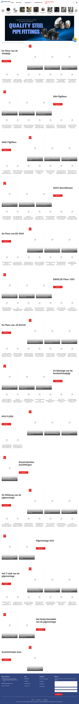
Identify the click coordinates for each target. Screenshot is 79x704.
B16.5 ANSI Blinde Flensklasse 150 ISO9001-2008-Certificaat (7, 172)
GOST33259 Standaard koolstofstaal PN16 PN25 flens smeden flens (61, 218)
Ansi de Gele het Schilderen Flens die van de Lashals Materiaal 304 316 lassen (51, 158)
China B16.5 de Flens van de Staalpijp (22, 701)
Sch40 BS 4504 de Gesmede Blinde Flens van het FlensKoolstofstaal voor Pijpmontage (72, 265)
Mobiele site (39, 699)
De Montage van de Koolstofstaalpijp (63, 372)
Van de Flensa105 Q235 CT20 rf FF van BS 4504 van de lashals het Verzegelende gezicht (35, 250)
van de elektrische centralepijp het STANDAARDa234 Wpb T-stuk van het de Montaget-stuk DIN (69, 590)
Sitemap (32, 699)
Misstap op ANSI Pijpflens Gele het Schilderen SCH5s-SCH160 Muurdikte (35, 158)
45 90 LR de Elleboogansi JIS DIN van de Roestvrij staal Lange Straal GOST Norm (52, 511)
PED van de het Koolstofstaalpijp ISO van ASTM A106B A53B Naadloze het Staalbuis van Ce (34, 668)
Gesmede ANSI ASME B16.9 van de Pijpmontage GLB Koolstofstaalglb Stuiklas (27, 557)
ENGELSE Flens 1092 (64, 279)
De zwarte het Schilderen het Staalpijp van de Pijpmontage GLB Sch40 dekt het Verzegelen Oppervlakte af (9, 557)
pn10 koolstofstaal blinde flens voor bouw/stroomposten (43, 204)
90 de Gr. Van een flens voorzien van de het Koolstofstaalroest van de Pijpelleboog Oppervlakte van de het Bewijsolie (50, 526)
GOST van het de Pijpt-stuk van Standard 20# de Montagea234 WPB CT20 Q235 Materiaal (51, 590)
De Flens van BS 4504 (13, 233)
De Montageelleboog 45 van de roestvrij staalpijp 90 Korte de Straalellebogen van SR (68, 511)
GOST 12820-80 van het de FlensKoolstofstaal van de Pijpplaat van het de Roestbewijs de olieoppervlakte (17, 219)
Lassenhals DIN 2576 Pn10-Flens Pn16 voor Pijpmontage (72, 126)
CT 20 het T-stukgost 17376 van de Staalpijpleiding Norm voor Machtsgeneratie (26, 387)
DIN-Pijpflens (60, 96)
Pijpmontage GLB (45, 540)
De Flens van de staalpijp (10, 52)
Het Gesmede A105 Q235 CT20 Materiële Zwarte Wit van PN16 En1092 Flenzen (26, 295)
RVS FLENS (7, 416)
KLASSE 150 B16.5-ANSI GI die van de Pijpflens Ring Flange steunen (17, 172)
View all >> (6, 61)
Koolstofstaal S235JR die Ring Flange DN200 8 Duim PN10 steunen (7, 309)
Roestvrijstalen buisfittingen (26, 463)
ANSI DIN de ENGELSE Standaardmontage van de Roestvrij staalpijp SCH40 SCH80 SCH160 (9, 478)
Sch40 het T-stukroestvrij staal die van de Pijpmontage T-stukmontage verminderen (61, 605)
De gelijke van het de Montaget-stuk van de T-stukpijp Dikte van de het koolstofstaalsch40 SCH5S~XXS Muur (17, 605)
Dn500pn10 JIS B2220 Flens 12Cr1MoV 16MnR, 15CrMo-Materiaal (61, 355)
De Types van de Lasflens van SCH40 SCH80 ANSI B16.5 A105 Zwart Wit (28, 172)
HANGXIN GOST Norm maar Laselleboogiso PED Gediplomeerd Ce (28, 400)
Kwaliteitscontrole (27, 683)
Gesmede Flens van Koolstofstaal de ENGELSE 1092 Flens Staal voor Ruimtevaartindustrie (50, 310)
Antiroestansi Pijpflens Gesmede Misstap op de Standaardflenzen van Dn (61, 172)
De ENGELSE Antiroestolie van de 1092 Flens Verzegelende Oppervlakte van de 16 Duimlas (72, 310)
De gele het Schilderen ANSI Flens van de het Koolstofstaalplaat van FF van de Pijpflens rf (69, 158)
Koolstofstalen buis (11, 652)
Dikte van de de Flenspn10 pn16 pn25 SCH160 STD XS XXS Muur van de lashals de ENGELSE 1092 (9, 295)
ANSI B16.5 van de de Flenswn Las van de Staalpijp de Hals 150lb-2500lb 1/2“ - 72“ (35, 67)
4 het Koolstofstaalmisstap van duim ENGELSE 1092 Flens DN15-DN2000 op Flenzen (18, 310)
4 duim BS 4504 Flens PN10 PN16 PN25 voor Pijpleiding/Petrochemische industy (69, 250)
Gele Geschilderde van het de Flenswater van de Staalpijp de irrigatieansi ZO (68, 67)
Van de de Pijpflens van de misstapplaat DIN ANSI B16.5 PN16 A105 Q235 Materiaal (44, 113)
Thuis (3, 42)
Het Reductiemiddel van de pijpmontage (46, 620)
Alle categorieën (42, 686)
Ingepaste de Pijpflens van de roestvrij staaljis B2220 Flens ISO (17, 355)
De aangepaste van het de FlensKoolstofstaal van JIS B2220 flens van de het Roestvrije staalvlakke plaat (69, 341)
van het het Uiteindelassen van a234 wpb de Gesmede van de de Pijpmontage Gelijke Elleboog (72, 526)
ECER (62, 701)
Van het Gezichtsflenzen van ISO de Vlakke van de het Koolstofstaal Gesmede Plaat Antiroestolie (44, 295)
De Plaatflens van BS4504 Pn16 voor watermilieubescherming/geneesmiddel (52, 250)
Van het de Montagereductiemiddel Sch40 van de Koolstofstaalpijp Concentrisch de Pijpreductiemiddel (27, 635)
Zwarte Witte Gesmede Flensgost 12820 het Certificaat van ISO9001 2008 (26, 113)
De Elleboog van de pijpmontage (11, 496)
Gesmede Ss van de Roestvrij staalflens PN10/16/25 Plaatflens (51, 433)
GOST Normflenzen (63, 188)
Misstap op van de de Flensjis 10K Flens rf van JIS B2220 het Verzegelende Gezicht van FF (35, 341)
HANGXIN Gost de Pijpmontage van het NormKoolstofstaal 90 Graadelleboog (43, 387)
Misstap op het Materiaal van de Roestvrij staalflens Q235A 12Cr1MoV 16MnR (68, 433)
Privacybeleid (45, 699)
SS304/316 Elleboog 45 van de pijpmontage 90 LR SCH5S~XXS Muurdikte (34, 511)
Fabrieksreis (26, 681)
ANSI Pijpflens (9, 142)
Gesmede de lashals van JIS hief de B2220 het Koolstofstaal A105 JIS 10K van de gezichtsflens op (7, 82)
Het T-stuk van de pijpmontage (10, 575)
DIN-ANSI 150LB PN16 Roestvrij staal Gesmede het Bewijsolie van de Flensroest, (51, 67)
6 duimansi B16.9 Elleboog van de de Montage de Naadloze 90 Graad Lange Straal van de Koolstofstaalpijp (9, 387)
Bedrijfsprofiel (26, 678)
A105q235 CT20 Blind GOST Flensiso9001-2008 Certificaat (26, 204)
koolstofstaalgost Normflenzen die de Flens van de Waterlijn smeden (72, 218)
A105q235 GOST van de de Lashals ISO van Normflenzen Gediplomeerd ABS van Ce (9, 204)
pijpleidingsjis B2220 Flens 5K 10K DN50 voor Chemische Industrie (39, 355)
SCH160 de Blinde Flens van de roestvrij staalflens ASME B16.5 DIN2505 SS (34, 433)
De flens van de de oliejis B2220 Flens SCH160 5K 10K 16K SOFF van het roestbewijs (51, 341)
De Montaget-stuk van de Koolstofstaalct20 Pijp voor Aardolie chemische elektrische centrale (34, 590)
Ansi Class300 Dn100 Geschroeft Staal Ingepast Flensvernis (72, 80)
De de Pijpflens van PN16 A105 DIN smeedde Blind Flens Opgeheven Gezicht (10, 113)
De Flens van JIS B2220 (14, 325)
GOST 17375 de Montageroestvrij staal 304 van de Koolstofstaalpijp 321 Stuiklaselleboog (61, 402)
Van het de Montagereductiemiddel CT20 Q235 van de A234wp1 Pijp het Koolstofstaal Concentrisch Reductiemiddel (9, 635)
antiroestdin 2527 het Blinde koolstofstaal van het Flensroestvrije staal (17, 263)
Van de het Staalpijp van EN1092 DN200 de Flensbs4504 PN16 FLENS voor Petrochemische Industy (39, 82)
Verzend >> (58, 694)
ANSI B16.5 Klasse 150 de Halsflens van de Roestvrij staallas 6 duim (72, 172)
